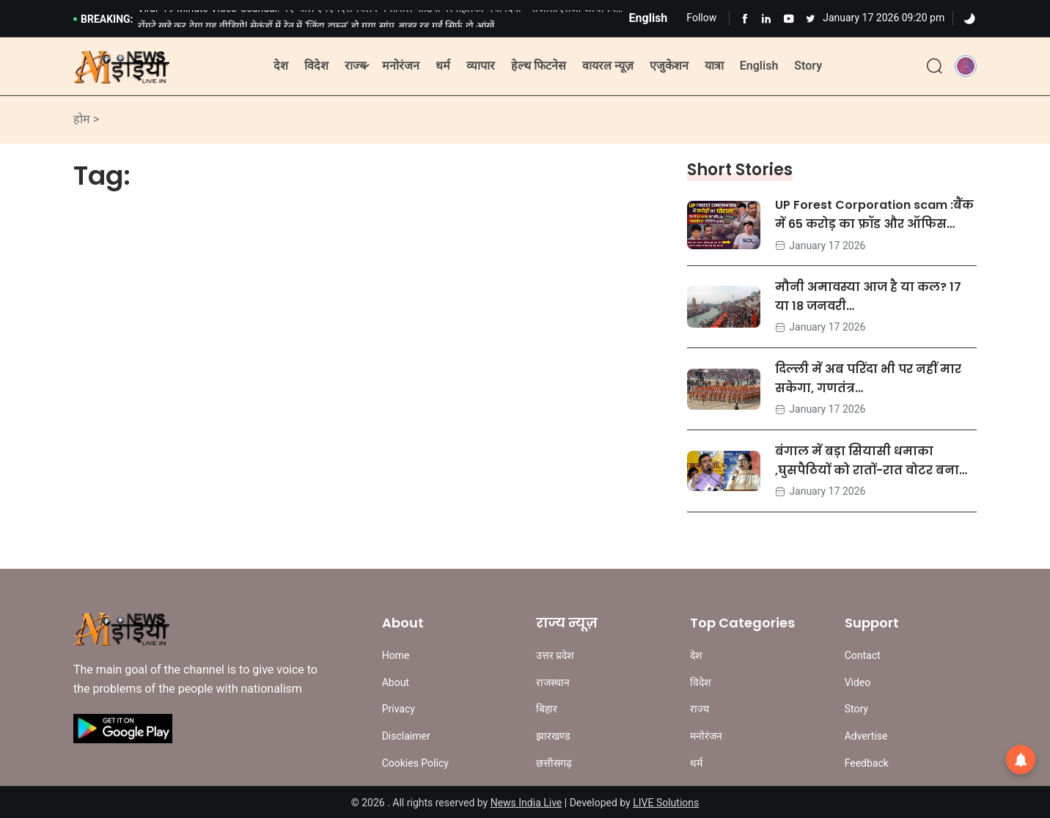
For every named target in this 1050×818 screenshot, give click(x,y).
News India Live (526, 802)
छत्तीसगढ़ (554, 763)
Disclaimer (406, 736)
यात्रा (714, 66)
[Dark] (969, 19)
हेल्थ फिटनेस (538, 66)
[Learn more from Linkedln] (766, 19)
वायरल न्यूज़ (608, 66)
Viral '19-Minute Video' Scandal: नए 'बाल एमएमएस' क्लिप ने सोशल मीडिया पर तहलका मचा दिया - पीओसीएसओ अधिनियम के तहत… (380, 19)
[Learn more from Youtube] (788, 19)
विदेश (316, 66)
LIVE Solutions (666, 802)
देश (280, 66)
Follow (701, 17)
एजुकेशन (669, 66)
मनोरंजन (400, 66)
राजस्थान (553, 682)
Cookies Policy (415, 763)
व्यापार (480, 66)
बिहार (546, 709)
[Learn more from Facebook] (744, 19)
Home (396, 655)
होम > (86, 119)
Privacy (398, 709)
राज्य (355, 66)
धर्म (443, 66)
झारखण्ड (553, 736)
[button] (966, 66)
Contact (863, 655)
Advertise (866, 736)
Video (858, 682)
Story (808, 66)
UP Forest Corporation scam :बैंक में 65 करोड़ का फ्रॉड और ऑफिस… (874, 214)
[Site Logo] (121, 67)
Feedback (867, 763)
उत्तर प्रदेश (555, 655)
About (395, 682)
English (759, 66)
